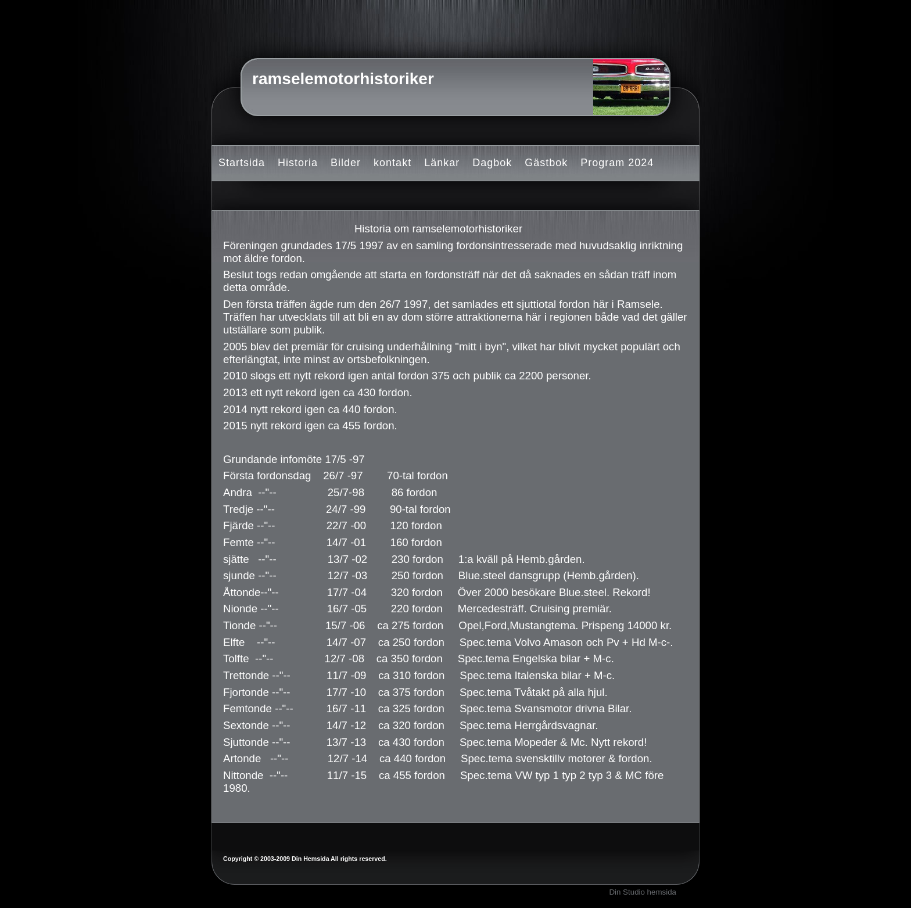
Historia (298, 162)
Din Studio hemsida (642, 892)
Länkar (442, 162)
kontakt (392, 162)
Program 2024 (617, 162)
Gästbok (546, 162)
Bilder (346, 162)
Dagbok (492, 162)
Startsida (241, 162)
